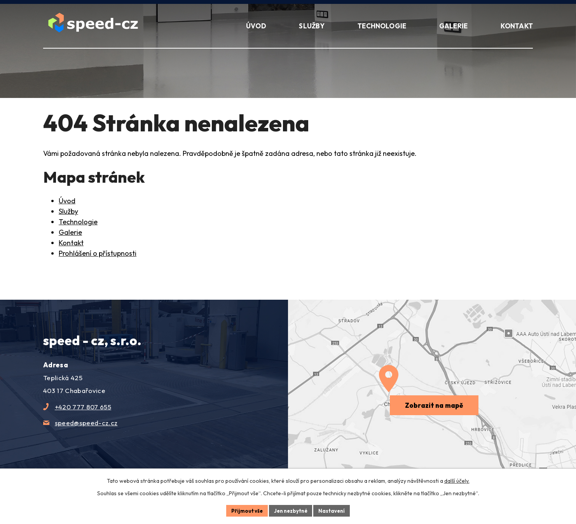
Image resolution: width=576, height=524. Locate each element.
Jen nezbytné (290, 510)
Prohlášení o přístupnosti (97, 253)
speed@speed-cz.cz (86, 423)
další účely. (457, 479)
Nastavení (335, 510)
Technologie (78, 221)
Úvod (67, 200)
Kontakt (71, 242)
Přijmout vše (243, 510)
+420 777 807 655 (83, 407)
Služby (68, 211)
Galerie (70, 232)
